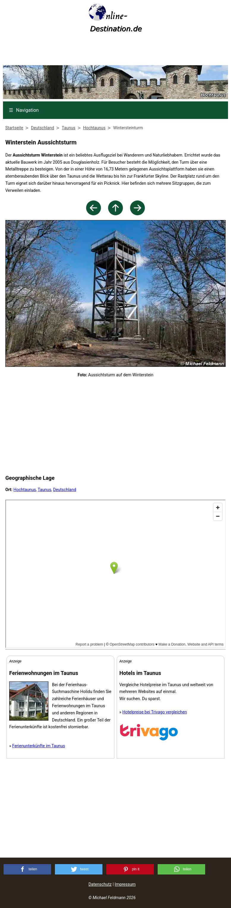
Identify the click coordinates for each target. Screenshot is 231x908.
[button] (27, 869)
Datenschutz (100, 884)
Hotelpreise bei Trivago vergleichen (154, 712)
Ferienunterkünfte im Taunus (38, 745)
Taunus (44, 489)
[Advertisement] (115, 50)
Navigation (24, 110)
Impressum (125, 884)
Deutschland (64, 489)
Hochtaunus (24, 489)
